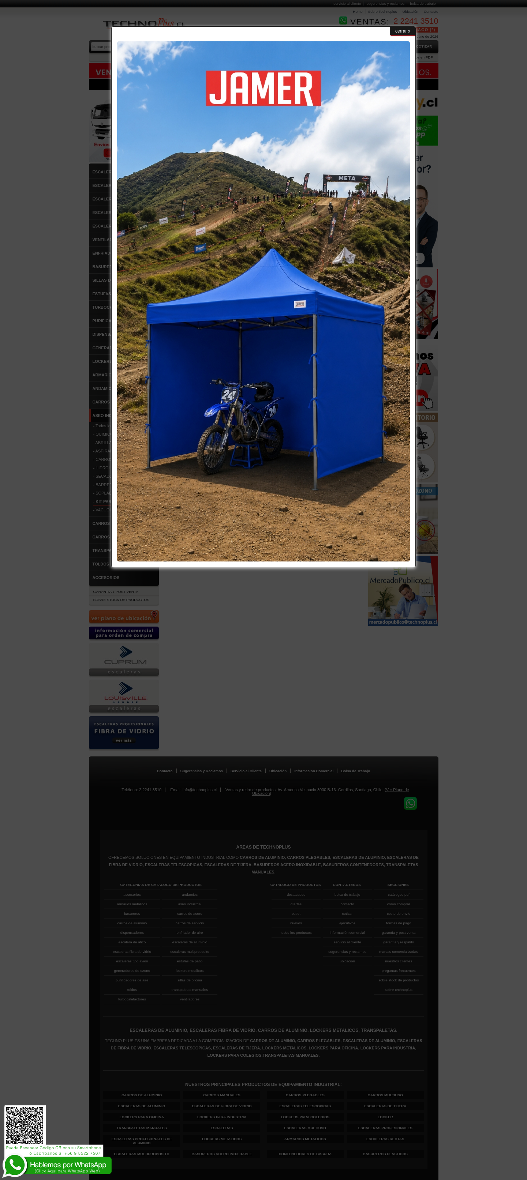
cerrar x (402, 31)
